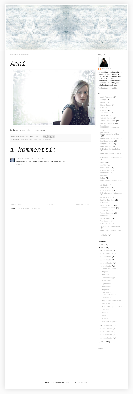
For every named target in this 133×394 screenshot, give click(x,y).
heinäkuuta (108, 263)
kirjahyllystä (106, 144)
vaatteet (104, 216)
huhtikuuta (108, 329)
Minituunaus (107, 281)
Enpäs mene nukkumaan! (112, 301)
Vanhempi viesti (83, 205)
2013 (103, 245)
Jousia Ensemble (107, 123)
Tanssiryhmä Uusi (107, 208)
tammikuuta (108, 338)
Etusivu (50, 205)
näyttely (104, 185)
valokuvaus (47, 139)
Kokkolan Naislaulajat (110, 149)
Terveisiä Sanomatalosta (109, 294)
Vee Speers (105, 221)
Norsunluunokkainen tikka (111, 181)
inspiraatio (105, 116)
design (103, 100)
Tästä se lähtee (109, 269)
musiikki (104, 175)
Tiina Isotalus (106, 213)
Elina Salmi (105, 105)
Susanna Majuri (106, 205)
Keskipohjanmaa (106, 141)
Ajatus (105, 319)
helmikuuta (108, 335)
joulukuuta (108, 250)
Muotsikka (104, 173)
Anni (104, 316)
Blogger (84, 382)
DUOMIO (103, 102)
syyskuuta (107, 260)
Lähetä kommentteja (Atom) (28, 208)
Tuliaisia (106, 298)
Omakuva (105, 275)
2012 (103, 248)
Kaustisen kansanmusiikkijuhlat (109, 133)
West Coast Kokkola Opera (111, 231)
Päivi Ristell (106, 197)
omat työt (37, 139)
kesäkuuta (107, 266)
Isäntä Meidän (106, 118)
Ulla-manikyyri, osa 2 (112, 307)
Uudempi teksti (17, 205)
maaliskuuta (108, 332)
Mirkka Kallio (106, 170)
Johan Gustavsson (107, 121)
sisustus (104, 203)
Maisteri (106, 313)
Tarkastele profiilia (107, 88)
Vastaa (19, 165)
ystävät (103, 235)
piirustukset (105, 190)
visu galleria (106, 224)
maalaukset (105, 168)
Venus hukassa (108, 304)
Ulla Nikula (106, 69)
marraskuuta (108, 254)
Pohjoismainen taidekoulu (111, 193)
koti (102, 162)
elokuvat (104, 108)
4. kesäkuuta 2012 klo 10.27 (34, 158)
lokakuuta (107, 257)
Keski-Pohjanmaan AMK (109, 139)
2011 (103, 342)
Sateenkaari (107, 287)
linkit (103, 165)
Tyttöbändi (107, 284)
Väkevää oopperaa (109, 322)
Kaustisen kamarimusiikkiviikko (109, 127)
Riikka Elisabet (107, 200)
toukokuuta (108, 325)
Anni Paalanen (26, 139)
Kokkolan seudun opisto (110, 153)
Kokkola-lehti (106, 146)
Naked (102, 178)
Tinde (18, 158)
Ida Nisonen (105, 113)
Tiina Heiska (105, 210)
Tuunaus (105, 310)
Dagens (105, 272)
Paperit (105, 290)
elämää (103, 110)
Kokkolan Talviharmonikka (111, 158)
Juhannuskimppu (108, 278)
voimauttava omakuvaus (110, 226)
